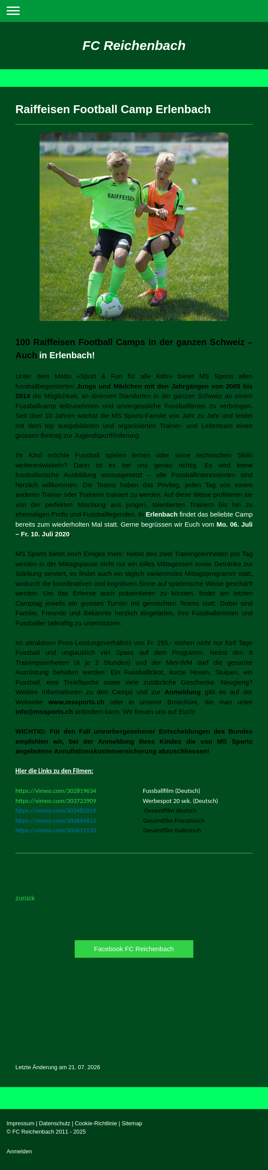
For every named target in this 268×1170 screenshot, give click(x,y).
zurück (25, 898)
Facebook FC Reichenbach (134, 948)
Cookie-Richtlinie (96, 1123)
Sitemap (132, 1123)
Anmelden (19, 1151)
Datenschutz (54, 1123)
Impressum (20, 1123)
